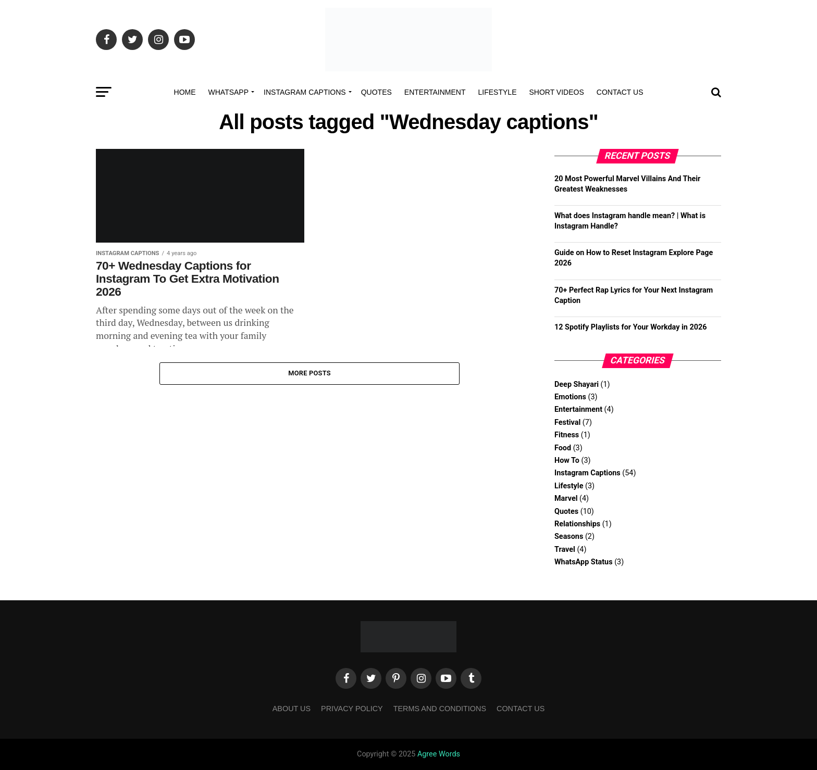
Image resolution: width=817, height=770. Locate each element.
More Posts (309, 373)
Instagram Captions (305, 92)
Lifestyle (497, 92)
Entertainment (435, 92)
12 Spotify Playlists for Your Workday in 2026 (630, 327)
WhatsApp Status (583, 562)
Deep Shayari (576, 384)
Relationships (577, 524)
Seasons (568, 536)
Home (185, 92)
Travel (564, 549)
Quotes (376, 92)
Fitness (566, 435)
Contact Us (620, 92)
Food (562, 448)
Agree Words (438, 754)
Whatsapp (228, 92)
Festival (567, 422)
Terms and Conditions (439, 708)
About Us (292, 708)
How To (566, 460)
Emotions (570, 397)
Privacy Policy (352, 708)
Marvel (565, 498)
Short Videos (556, 92)
